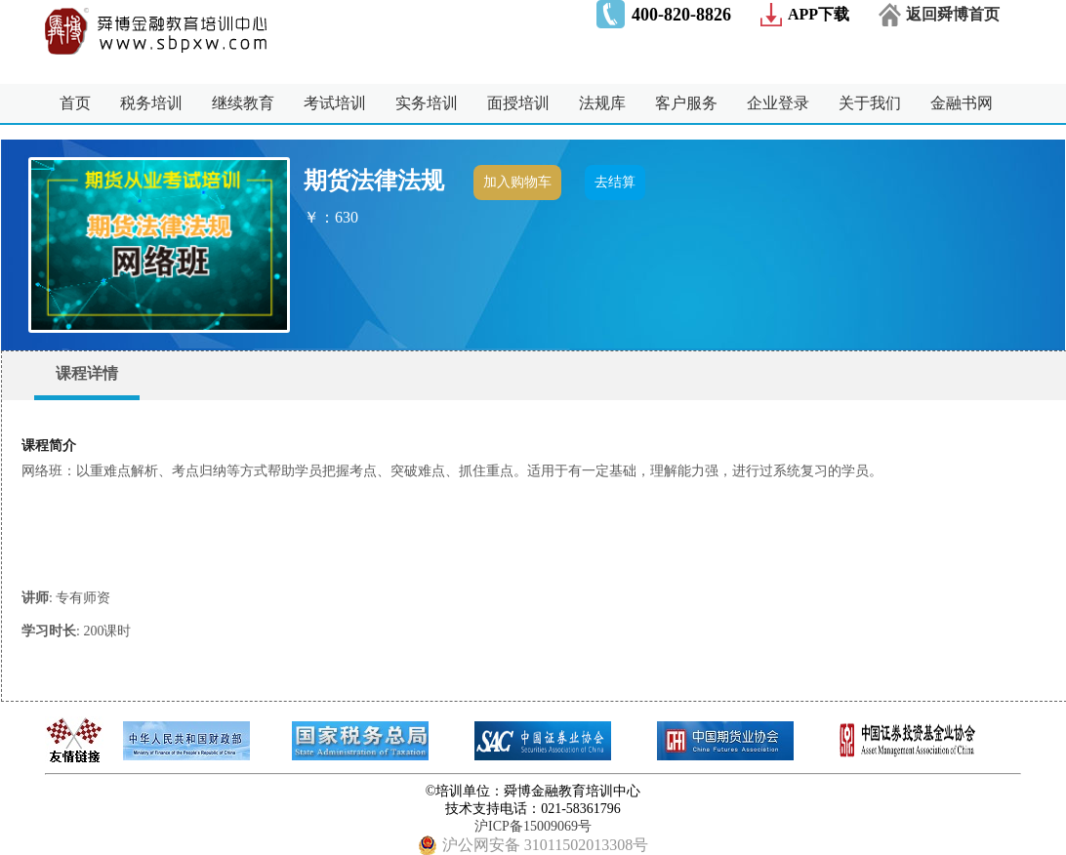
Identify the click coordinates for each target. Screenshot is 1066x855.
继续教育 (243, 103)
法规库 (602, 103)
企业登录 (778, 103)
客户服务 (686, 103)
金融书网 (961, 103)
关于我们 (870, 103)
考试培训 (335, 103)
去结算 (615, 182)
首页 (75, 103)
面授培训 (518, 103)
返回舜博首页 (953, 14)
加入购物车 (517, 182)
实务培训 (426, 103)
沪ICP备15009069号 (533, 826)
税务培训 (151, 103)
